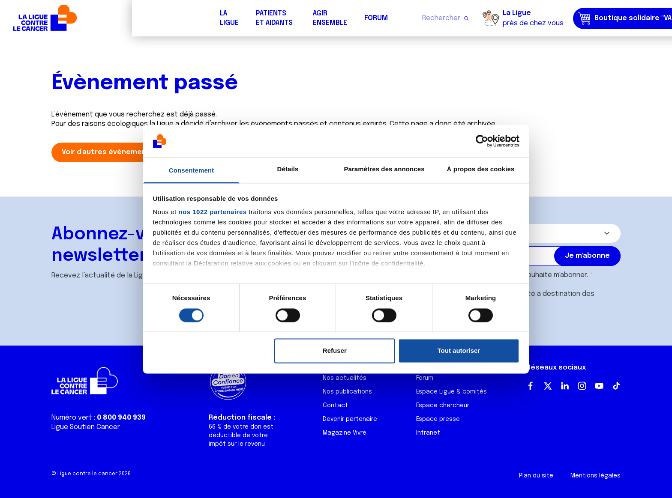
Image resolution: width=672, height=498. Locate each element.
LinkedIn (565, 386)
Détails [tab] (288, 169)
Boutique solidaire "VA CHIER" (504, 18)
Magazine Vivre (344, 433)
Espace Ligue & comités (451, 392)
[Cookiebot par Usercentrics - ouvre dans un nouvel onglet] (481, 140)
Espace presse (438, 419)
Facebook (530, 386)
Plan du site (536, 476)
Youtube (599, 386)
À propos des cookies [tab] (481, 169)
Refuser (335, 351)
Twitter (547, 386)
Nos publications (347, 392)
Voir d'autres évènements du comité (127, 152)
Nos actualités (344, 378)
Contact (335, 406)
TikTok (616, 386)
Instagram (582, 386)
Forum (244, 18)
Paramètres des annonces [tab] (384, 169)
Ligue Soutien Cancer (85, 427)
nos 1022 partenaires (212, 212)
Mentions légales (595, 476)
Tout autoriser (459, 351)
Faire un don (627, 18)
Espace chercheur (442, 406)
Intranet (428, 433)
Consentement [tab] (191, 170)
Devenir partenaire (350, 419)
